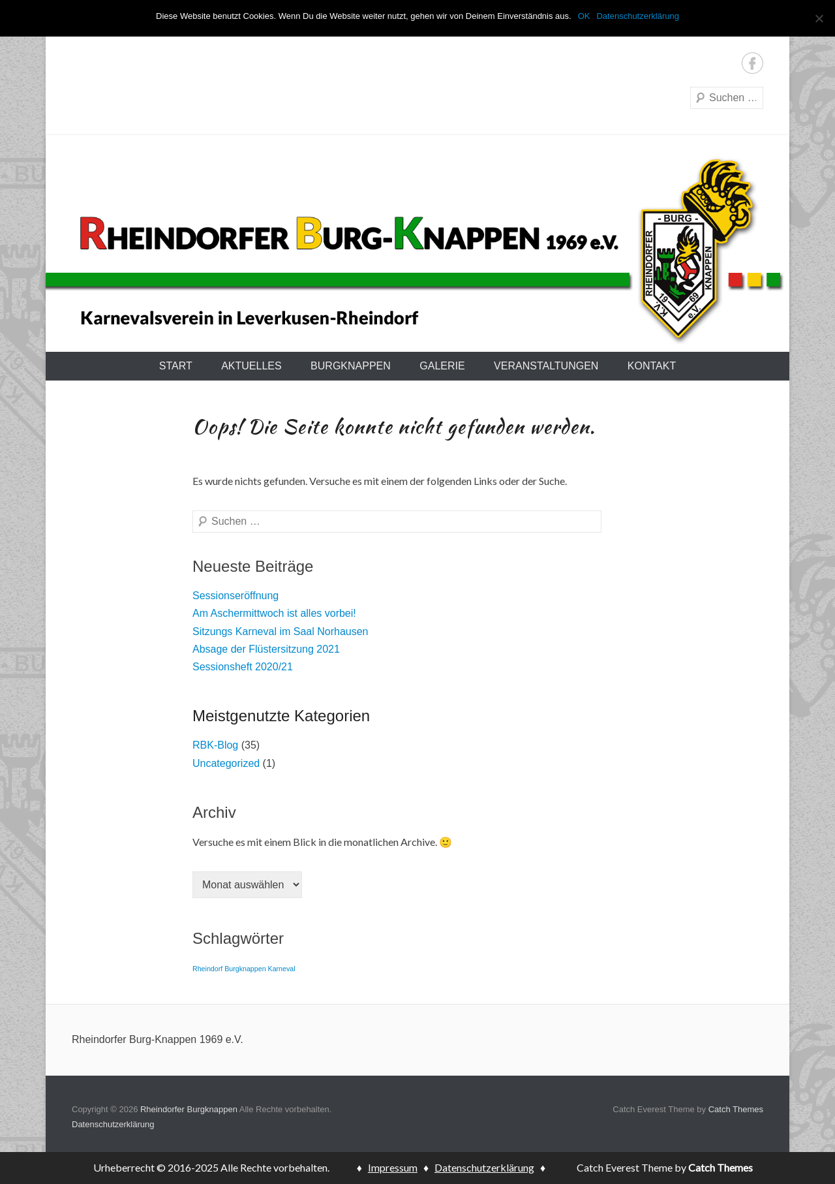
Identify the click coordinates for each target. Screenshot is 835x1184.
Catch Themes (735, 1109)
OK (584, 16)
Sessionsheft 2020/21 (242, 666)
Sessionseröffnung (235, 595)
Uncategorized (226, 763)
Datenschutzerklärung (113, 1124)
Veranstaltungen (546, 365)
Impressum (393, 1167)
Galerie (441, 365)
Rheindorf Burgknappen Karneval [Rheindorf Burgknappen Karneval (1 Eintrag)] (244, 969)
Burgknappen (351, 365)
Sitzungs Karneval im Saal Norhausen (280, 631)
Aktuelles (251, 365)
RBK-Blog (215, 745)
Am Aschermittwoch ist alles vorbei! (274, 613)
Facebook (752, 63)
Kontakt (652, 365)
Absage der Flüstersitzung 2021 (266, 649)
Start (175, 365)
